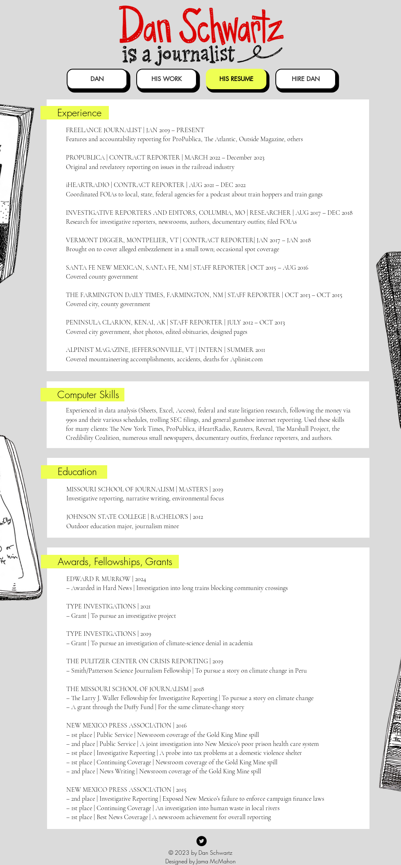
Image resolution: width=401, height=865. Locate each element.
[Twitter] (201, 841)
